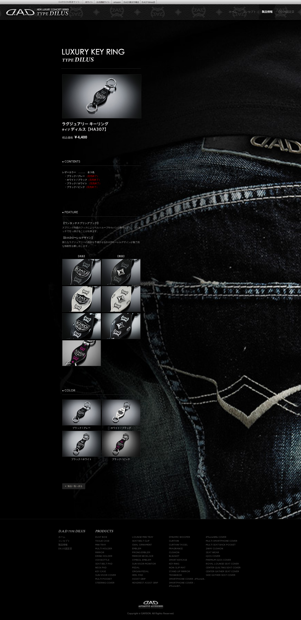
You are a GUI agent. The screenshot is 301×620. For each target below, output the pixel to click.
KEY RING (174, 563)
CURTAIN (174, 541)
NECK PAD (101, 567)
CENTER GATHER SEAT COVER (222, 571)
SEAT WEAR (212, 552)
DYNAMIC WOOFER (179, 537)
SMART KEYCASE (178, 560)
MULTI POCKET (103, 579)
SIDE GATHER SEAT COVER (220, 575)
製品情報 (267, 11)
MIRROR (99, 552)
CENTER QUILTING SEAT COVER (223, 567)
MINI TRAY (100, 544)
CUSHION (174, 552)
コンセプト (249, 11)
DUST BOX (101, 537)
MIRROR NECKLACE (142, 556)
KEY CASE (100, 571)
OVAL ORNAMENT (142, 544)
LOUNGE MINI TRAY (142, 537)
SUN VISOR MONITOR (144, 563)
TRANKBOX (175, 575)
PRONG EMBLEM (141, 552)
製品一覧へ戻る (73, 486)
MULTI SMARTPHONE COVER (221, 541)
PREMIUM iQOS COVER (218, 560)
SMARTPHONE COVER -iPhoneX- (187, 579)
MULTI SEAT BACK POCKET (221, 544)
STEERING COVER (104, 582)
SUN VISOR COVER (105, 575)
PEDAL (136, 567)
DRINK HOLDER (103, 556)
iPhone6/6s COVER (216, 537)
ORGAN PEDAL (140, 571)
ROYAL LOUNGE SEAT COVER (222, 563)
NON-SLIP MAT (177, 567)
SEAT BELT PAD (103, 563)
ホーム (233, 11)
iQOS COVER (213, 556)
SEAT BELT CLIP (141, 541)
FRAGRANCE (176, 548)
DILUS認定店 (286, 11)
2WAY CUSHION (214, 548)
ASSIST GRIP (139, 579)
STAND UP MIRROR (179, 571)
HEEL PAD (137, 575)
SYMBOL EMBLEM (141, 560)
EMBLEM (136, 548)
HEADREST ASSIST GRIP (145, 582)
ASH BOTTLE (102, 560)
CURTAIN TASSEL (178, 544)
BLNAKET (174, 556)
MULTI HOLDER (103, 548)
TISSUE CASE (102, 541)
